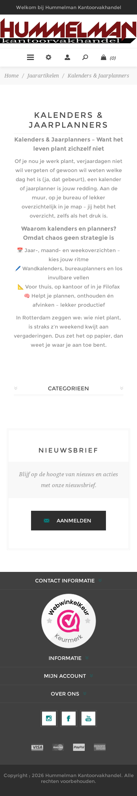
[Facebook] (69, 718)
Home (11, 76)
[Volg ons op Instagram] (49, 718)
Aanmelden (74, 520)
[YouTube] (88, 718)
